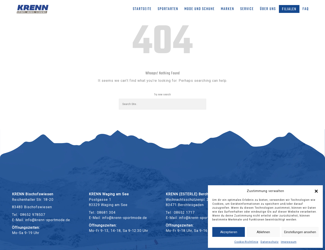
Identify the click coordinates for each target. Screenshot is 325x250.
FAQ (306, 9)
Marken (227, 9)
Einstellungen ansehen (300, 232)
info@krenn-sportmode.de (47, 220)
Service (247, 9)
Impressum (289, 241)
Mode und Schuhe (199, 9)
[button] (316, 191)
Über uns (268, 9)
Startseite (142, 9)
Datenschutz (270, 241)
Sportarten (168, 9)
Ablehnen (263, 232)
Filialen (289, 9)
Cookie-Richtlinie (246, 241)
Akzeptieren (228, 232)
